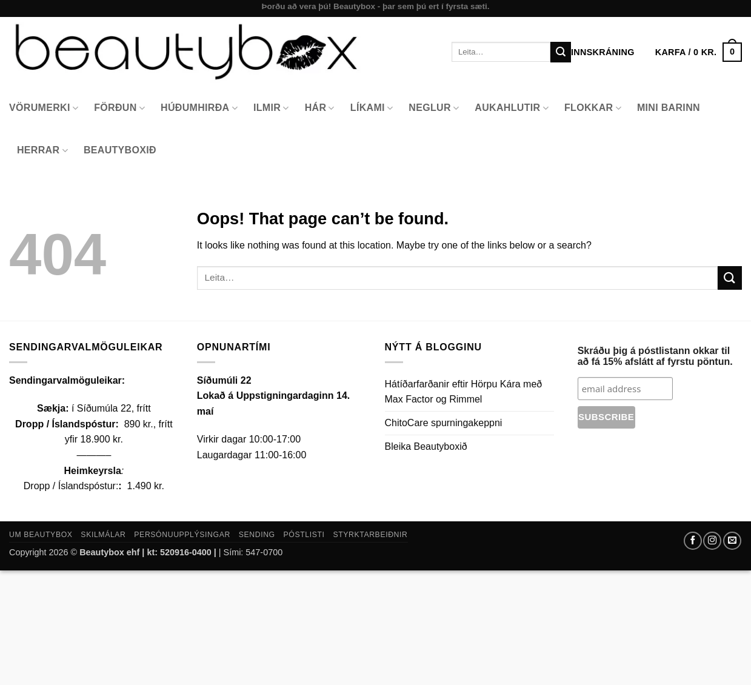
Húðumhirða (199, 108)
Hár (320, 108)
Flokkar (592, 108)
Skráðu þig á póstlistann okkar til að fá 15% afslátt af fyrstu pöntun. (655, 356)
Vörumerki (43, 108)
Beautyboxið (120, 150)
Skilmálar (103, 534)
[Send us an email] (732, 541)
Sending (257, 534)
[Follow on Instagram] (712, 541)
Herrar (42, 150)
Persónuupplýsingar (182, 534)
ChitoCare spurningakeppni (443, 423)
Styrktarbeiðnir (370, 534)
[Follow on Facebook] (693, 541)
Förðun (119, 108)
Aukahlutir (512, 108)
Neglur (434, 108)
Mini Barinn (668, 107)
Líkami (371, 108)
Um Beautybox (41, 534)
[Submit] (560, 52)
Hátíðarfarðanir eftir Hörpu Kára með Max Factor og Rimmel (463, 392)
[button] (698, 52)
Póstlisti (304, 534)
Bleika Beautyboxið (426, 446)
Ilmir (271, 108)
